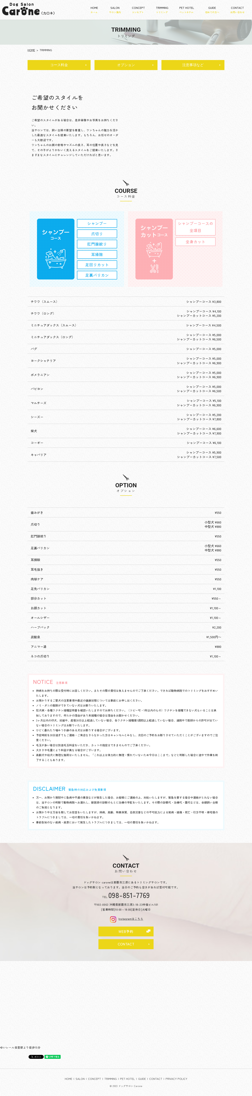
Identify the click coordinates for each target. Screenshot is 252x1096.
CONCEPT (138, 10)
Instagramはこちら (126, 919)
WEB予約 (126, 931)
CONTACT (237, 10)
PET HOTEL (186, 10)
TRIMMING (162, 10)
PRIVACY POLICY (176, 1079)
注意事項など (193, 65)
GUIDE (212, 10)
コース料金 (59, 65)
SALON (115, 10)
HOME (94, 10)
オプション (126, 65)
